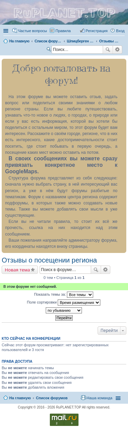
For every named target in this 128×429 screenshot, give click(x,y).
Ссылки (6, 31)
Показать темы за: (64, 295)
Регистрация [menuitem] (97, 31)
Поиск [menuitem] (49, 50)
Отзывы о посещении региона (49, 260)
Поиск (108, 49)
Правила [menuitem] (63, 31)
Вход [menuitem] (120, 31)
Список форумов (52, 398)
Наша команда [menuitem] (99, 398)
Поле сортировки (63, 302)
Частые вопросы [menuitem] (32, 31)
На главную (20, 398)
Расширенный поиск (117, 49)
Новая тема (17, 270)
